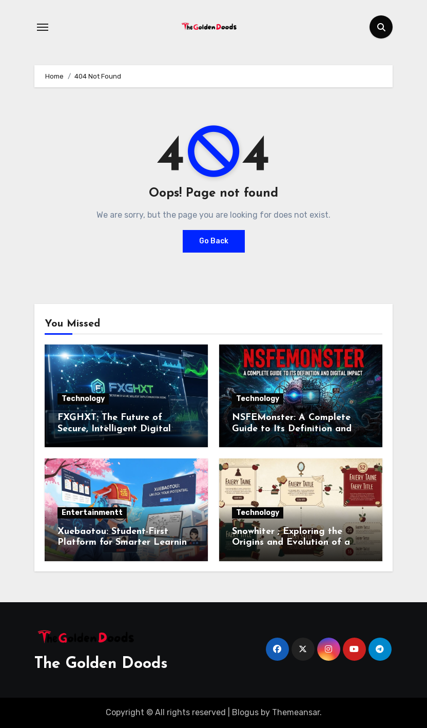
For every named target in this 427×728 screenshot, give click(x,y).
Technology (83, 398)
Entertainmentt (92, 512)
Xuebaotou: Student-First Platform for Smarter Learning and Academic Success (125, 543)
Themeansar (296, 712)
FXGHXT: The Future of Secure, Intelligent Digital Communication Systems (114, 429)
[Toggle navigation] (42, 27)
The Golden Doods (101, 664)
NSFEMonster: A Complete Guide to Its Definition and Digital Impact (292, 429)
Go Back (213, 241)
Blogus (245, 712)
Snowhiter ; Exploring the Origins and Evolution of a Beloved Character (291, 543)
